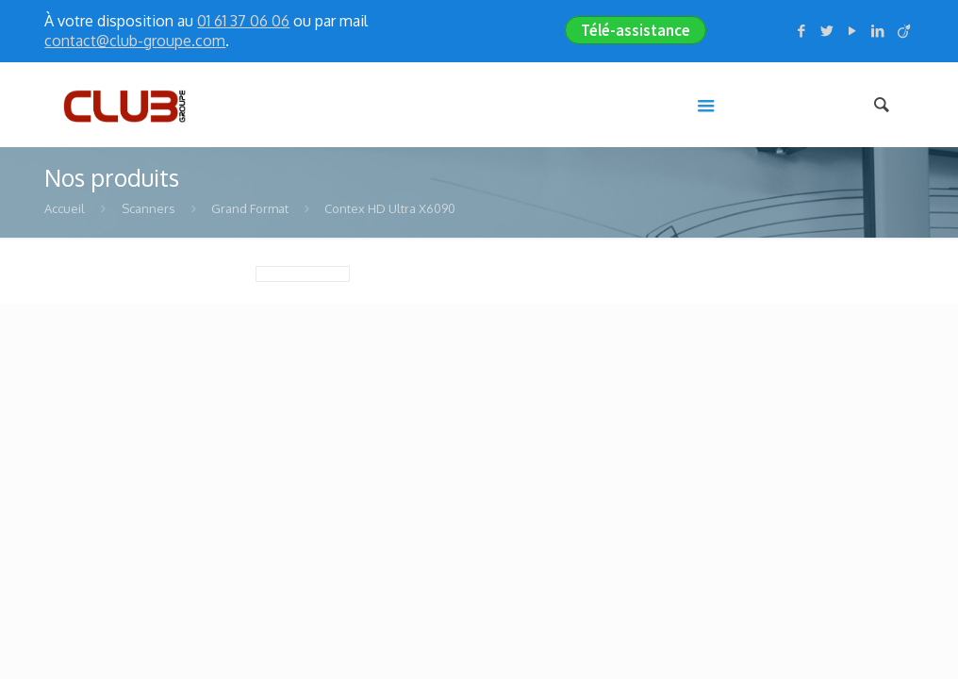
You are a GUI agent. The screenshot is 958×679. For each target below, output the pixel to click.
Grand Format (250, 208)
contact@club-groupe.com (134, 40)
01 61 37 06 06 (243, 20)
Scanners (148, 208)
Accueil (64, 208)
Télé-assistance (635, 30)
